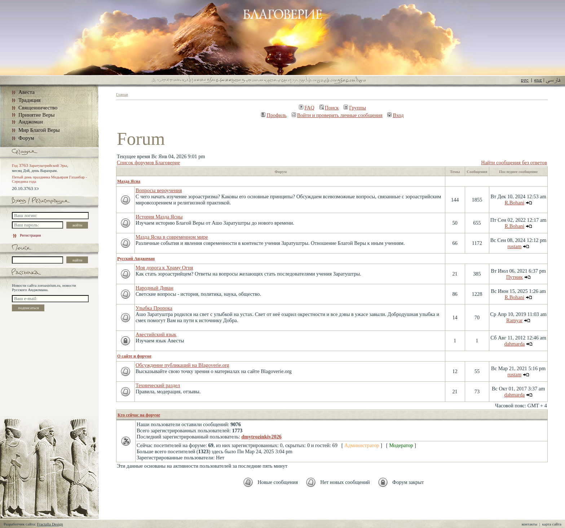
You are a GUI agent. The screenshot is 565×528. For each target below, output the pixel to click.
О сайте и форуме (134, 356)
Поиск (329, 108)
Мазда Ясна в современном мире (172, 237)
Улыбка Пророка (154, 308)
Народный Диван (154, 288)
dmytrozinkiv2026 (261, 437)
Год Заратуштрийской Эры (39, 165)
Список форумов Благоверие (148, 162)
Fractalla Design (50, 524)
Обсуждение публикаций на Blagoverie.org (182, 365)
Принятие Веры (36, 115)
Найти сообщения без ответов (514, 162)
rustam (514, 246)
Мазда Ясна (128, 181)
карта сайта (551, 524)
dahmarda (514, 344)
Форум (26, 138)
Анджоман (30, 122)
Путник (514, 277)
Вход (395, 115)
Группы (355, 108)
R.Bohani (514, 202)
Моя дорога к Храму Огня (164, 268)
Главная (122, 94)
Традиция (29, 100)
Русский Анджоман (136, 258)
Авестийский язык (156, 334)
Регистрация (26, 235)
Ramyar (514, 320)
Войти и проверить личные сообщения (337, 115)
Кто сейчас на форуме (139, 414)
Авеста (26, 92)
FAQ (306, 108)
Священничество (37, 108)
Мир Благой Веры (38, 130)
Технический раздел (158, 385)
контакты (529, 524)
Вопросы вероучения (159, 190)
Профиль (274, 115)
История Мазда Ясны (159, 217)
